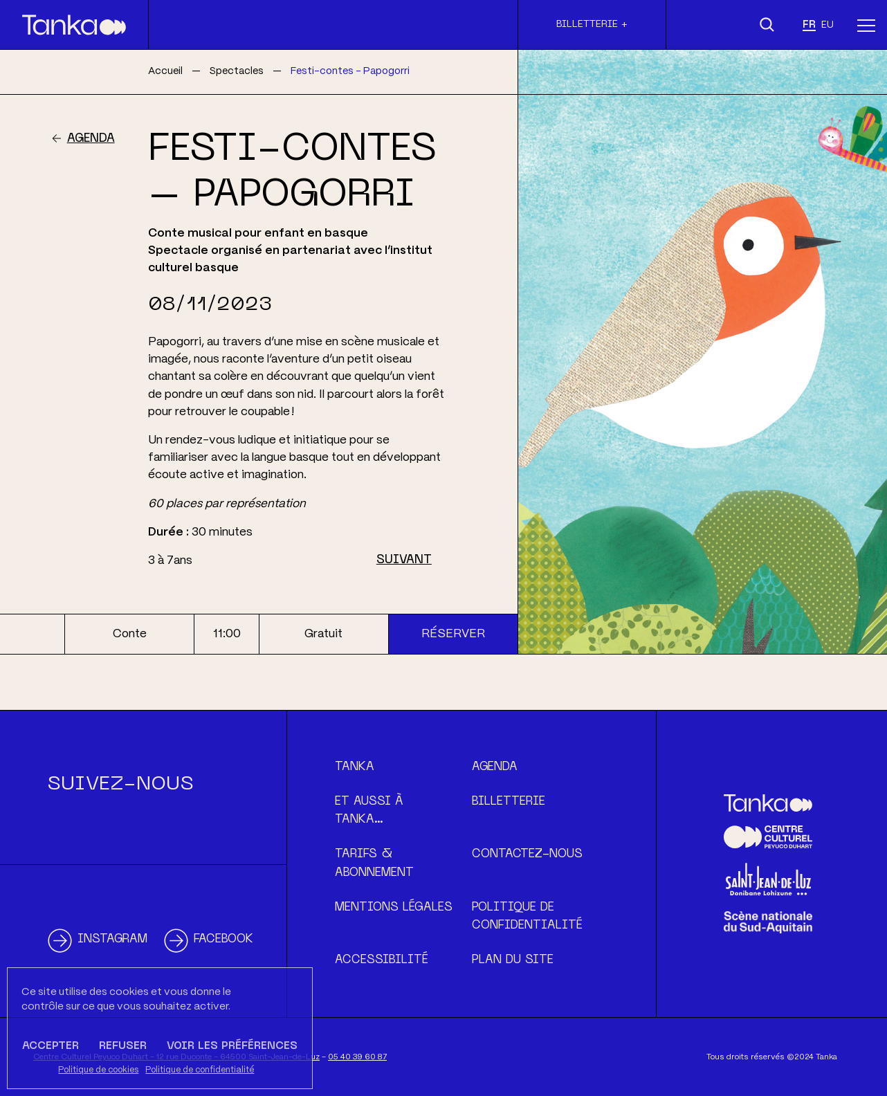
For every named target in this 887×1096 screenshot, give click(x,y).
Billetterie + (592, 24)
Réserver (453, 633)
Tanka (354, 767)
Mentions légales (393, 907)
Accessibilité (381, 960)
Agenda (91, 139)
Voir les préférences (232, 1046)
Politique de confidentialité (199, 1070)
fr (809, 25)
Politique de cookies (98, 1070)
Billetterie (508, 801)
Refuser (123, 1046)
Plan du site (513, 960)
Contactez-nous (527, 854)
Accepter (50, 1046)
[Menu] (866, 24)
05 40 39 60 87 (357, 1057)
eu (827, 25)
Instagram (112, 939)
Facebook (223, 939)
